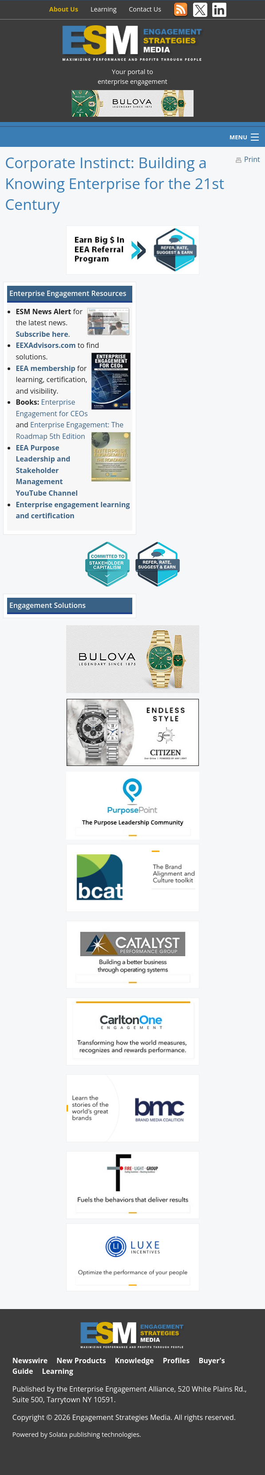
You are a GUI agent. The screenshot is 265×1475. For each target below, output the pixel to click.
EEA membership (45, 368)
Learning (104, 9)
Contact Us (145, 9)
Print (252, 159)
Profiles (176, 1360)
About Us (63, 9)
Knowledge (134, 1360)
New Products (81, 1360)
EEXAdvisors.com (45, 345)
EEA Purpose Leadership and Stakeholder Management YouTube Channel (47, 470)
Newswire (29, 1360)
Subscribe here (42, 334)
